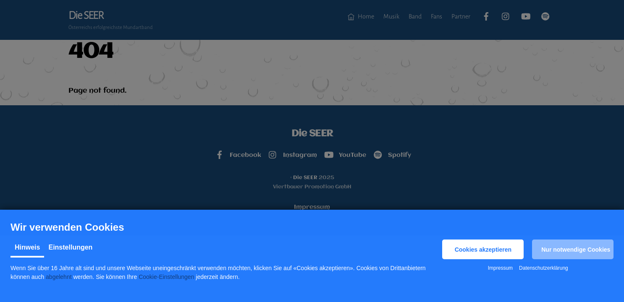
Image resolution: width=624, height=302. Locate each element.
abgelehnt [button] (59, 276)
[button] (483, 249)
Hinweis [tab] (27, 247)
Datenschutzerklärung (543, 268)
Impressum (500, 268)
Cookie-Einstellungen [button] (166, 276)
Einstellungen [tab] (70, 247)
